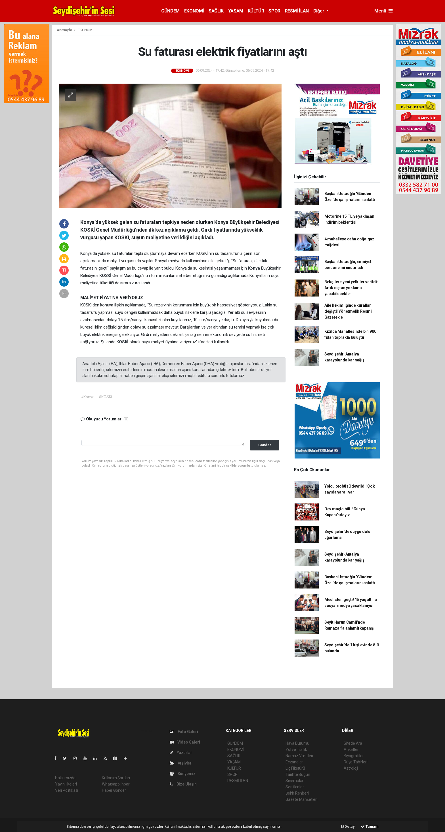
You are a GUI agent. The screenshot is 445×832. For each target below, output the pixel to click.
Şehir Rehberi (297, 793)
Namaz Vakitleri (299, 755)
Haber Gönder (114, 790)
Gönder (264, 445)
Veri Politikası (66, 790)
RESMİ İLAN (297, 11)
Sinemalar (294, 780)
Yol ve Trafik (296, 749)
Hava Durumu (297, 743)
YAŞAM (235, 11)
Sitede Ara (353, 743)
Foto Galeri (184, 731)
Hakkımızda (65, 778)
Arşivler (181, 763)
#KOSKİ (105, 397)
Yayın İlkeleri (66, 784)
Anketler (351, 749)
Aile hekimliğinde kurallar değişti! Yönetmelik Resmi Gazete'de (348, 311)
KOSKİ (105, 275)
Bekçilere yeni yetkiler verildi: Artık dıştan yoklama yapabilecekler (351, 288)
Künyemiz (183, 773)
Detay (348, 826)
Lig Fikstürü (295, 768)
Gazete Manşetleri (302, 799)
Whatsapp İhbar (115, 784)
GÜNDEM (170, 11)
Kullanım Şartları (116, 778)
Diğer (319, 11)
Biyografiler (354, 755)
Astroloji (351, 768)
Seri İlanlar (295, 787)
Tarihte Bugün (298, 774)
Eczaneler (294, 762)
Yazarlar (181, 752)
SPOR (274, 11)
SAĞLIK (216, 11)
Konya (254, 268)
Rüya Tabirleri (355, 762)
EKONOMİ (194, 11)
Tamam (370, 826)
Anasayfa (65, 30)
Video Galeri (185, 742)
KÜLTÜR (256, 11)
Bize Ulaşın (183, 784)
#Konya (88, 397)
